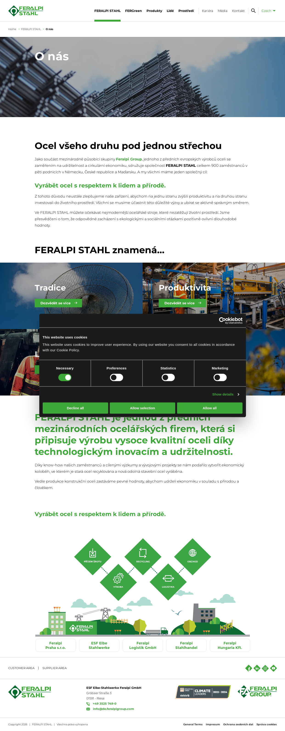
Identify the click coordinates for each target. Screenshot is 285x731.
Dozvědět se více (55, 303)
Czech (266, 11)
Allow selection (142, 408)
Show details (223, 394)
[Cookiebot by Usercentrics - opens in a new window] (222, 320)
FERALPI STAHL (31, 29)
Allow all (210, 408)
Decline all (75, 408)
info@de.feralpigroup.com (113, 709)
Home (12, 29)
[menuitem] (268, 10)
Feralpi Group (129, 159)
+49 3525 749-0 (104, 703)
